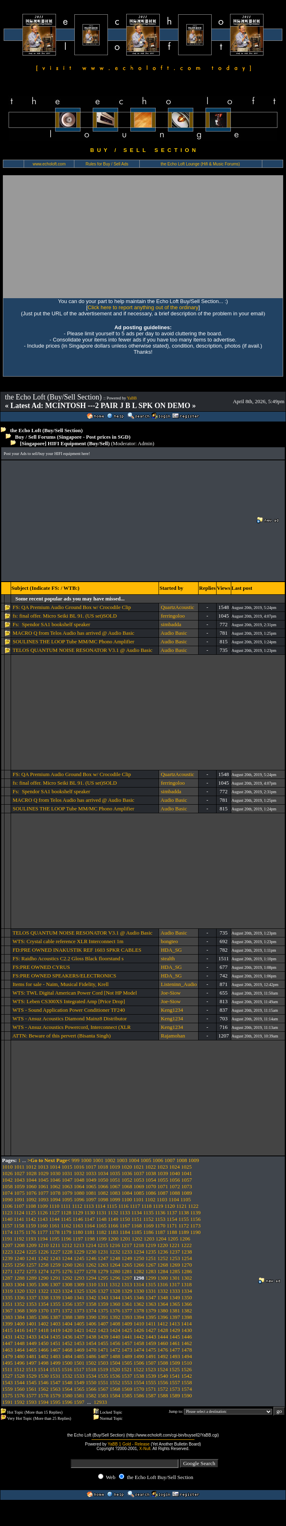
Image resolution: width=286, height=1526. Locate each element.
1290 (43, 1278)
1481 (31, 1356)
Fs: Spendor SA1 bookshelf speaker (51, 624)
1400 (19, 1324)
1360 (114, 1304)
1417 (31, 1330)
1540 (162, 1376)
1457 (127, 1343)
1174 (7, 1232)
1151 (137, 1219)
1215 (103, 1245)
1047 (67, 1180)
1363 (150, 1304)
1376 (114, 1310)
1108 (31, 1206)
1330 (139, 1291)
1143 (42, 1219)
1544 (19, 1382)
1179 (66, 1232)
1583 (103, 1395)
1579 (55, 1395)
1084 (127, 1193)
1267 (150, 1265)
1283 (150, 1271)
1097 (91, 1199)
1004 (134, 1160)
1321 (31, 1291)
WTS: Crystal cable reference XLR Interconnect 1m (68, 941)
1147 (89, 1219)
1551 (103, 1382)
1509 (175, 1363)
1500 (67, 1363)
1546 (43, 1382)
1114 (100, 1206)
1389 (79, 1317)
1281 (127, 1271)
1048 (79, 1180)
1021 (138, 1167)
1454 (91, 1343)
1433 (31, 1337)
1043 (19, 1180)
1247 (103, 1258)
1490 (139, 1356)
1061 (43, 1186)
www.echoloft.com (49, 164)
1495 (7, 1363)
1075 (19, 1193)
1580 (67, 1395)
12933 (100, 1402)
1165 (101, 1226)
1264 (114, 1265)
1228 (67, 1252)
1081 (91, 1193)
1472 (114, 1350)
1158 (19, 1226)
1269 (175, 1265)
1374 (91, 1310)
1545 (31, 1382)
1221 (174, 1245)
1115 (112, 1206)
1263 (103, 1265)
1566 (91, 1389)
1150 (125, 1219)
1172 (184, 1226)
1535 (103, 1376)
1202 (137, 1239)
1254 (186, 1258)
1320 (19, 1291)
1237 (175, 1252)
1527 (7, 1376)
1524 (162, 1369)
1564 (67, 1389)
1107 (19, 1206)
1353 (31, 1304)
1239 (7, 1258)
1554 (139, 1382)
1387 (55, 1317)
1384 (19, 1317)
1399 (7, 1324)
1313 (126, 1284)
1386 (43, 1317)
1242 (43, 1258)
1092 (31, 1199)
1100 (127, 1199)
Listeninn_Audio (179, 984)
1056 (175, 1180)
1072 (175, 1186)
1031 (67, 1173)
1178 (54, 1232)
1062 (55, 1186)
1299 (150, 1278)
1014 (55, 1167)
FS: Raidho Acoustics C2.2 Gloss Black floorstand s (68, 958)
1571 (150, 1389)
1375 (103, 1310)
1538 (139, 1376)
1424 (114, 1330)
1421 (79, 1330)
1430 (186, 1330)
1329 (127, 1291)
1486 (91, 1356)
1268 (162, 1265)
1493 (175, 1356)
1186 (148, 1232)
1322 (43, 1291)
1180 (78, 1232)
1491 (150, 1356)
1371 (55, 1310)
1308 (67, 1284)
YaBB (132, 398)
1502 (91, 1363)
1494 (186, 1356)
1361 (127, 1304)
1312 (114, 1284)
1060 (31, 1186)
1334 (186, 1291)
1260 (67, 1265)
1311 (103, 1284)
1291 (55, 1278)
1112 (77, 1206)
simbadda (171, 624)
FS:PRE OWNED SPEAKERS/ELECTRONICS (64, 976)
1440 (114, 1337)
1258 (43, 1265)
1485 (79, 1356)
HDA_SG (171, 950)
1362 (139, 1304)
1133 (125, 1212)
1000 (86, 1160)
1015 (67, 1167)
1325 (79, 1291)
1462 (186, 1343)
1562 (43, 1389)
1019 (114, 1167)
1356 (67, 1304)
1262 (91, 1265)
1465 (31, 1350)
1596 (67, 1402)
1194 (42, 1239)
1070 (150, 1186)
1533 (79, 1376)
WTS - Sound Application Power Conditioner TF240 (69, 1010)
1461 (175, 1343)
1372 (67, 1310)
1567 (103, 1389)
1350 (186, 1297)
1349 (175, 1297)
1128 (66, 1212)
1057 (186, 1180)
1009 (193, 1160)
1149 (113, 1219)
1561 (31, 1389)
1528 (19, 1376)
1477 (175, 1350)
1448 (19, 1343)
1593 (31, 1402)
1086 (150, 1193)
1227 (55, 1252)
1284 (162, 1271)
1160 (42, 1226)
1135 (148, 1212)
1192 (19, 1239)
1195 (54, 1239)
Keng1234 (172, 1010)
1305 (31, 1284)
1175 (19, 1232)
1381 (175, 1310)
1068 (127, 1186)
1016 (79, 1167)
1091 (19, 1199)
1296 (114, 1278)
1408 (114, 1324)
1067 (114, 1186)
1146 (78, 1219)
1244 (67, 1258)
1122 (193, 1206)
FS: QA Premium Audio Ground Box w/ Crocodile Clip (72, 607)
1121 (181, 1206)
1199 (101, 1239)
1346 (139, 1297)
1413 (174, 1324)
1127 (54, 1212)
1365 (175, 1304)
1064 (79, 1186)
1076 (31, 1193)
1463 (7, 1350)
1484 (67, 1356)
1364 (162, 1304)
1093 (43, 1199)
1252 (162, 1258)
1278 (91, 1271)
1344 (114, 1297)
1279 (103, 1271)
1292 (67, 1278)
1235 (150, 1252)
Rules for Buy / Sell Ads (107, 164)
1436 (67, 1337)
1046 (55, 1180)
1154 (172, 1219)
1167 (125, 1226)
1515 (55, 1369)
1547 (55, 1382)
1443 (150, 1337)
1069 (139, 1186)
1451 (55, 1343)
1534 (91, 1376)
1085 (139, 1193)
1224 (19, 1252)
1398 (186, 1317)
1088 (175, 1193)
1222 (186, 1245)
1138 (184, 1212)
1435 (55, 1337)
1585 (127, 1395)
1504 (114, 1363)
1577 (31, 1395)
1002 (110, 1160)
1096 (79, 1199)
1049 (91, 1180)
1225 (31, 1252)
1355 (55, 1304)
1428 (162, 1330)
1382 (186, 1310)
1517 (79, 1369)
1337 (31, 1297)
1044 (31, 1180)
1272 (19, 1271)
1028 (31, 1173)
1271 (7, 1271)
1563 (55, 1389)
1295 (103, 1278)
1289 (31, 1278)
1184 (125, 1232)
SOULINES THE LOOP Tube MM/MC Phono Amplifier (73, 641)
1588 (162, 1395)
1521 (126, 1369)
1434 (43, 1337)
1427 (150, 1330)
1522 (138, 1369)
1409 (127, 1324)
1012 (31, 1167)
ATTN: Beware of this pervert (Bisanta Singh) (61, 1036)
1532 (67, 1376)
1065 (91, 1186)
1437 (79, 1337)
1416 (19, 1330)
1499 (55, 1363)
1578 (43, 1395)
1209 (31, 1245)
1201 (125, 1239)
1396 (162, 1317)
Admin (145, 443)
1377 (127, 1310)
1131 (101, 1212)
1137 (172, 1212)
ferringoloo (173, 616)
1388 (67, 1317)
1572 (162, 1389)
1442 (139, 1337)
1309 (79, 1284)
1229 (79, 1252)
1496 (19, 1363)
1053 (139, 1180)
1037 (139, 1173)
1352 (19, 1304)
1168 (137, 1226)
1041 (186, 1173)
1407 (103, 1324)
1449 (31, 1343)
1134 (137, 1212)
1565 (79, 1389)
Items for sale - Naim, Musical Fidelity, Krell (61, 984)
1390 (91, 1317)
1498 (43, 1363)
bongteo (169, 941)
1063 (67, 1186)
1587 (150, 1395)
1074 (7, 1193)
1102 (150, 1199)
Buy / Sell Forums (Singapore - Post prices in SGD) (73, 437)
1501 (79, 1363)
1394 (139, 1317)
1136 (160, 1212)
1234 (139, 1252)
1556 (162, 1382)
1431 (7, 1337)
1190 (195, 1232)
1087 (162, 1193)
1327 (103, 1291)
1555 (150, 1382)
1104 (174, 1199)
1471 (103, 1350)
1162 (66, 1226)
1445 (175, 1337)
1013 (43, 1167)
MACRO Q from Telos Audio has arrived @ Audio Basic (73, 633)
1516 (67, 1369)
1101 (138, 1199)
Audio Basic (174, 633)
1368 (19, 1310)
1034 (103, 1173)
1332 (162, 1291)
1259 (55, 1265)
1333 (175, 1291)
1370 (43, 1310)
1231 (103, 1252)
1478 (186, 1350)
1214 (90, 1245)
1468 (67, 1350)
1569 (127, 1389)
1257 (31, 1265)
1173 (195, 1226)
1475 (150, 1350)
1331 (150, 1291)
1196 (66, 1239)
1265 (127, 1265)
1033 (91, 1173)
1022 (150, 1167)
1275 (55, 1271)
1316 (162, 1284)
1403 (55, 1324)
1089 (186, 1193)
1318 (186, 1284)
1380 (162, 1310)
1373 (79, 1310)
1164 (89, 1226)
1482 (43, 1356)
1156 (195, 1219)
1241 (31, 1258)
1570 (139, 1389)
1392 (114, 1317)
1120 (170, 1206)
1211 (55, 1245)
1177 (42, 1232)
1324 (67, 1291)
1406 (91, 1324)
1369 (31, 1310)
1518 (90, 1369)
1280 (114, 1271)
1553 (127, 1382)
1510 (186, 1363)
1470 (91, 1350)
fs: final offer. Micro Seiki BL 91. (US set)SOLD (65, 616)
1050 (103, 1180)
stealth (168, 958)
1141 (19, 1219)
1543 (7, 1382)
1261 (79, 1265)
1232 (114, 1252)
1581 (79, 1395)
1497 (31, 1363)
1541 (175, 1376)
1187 (160, 1232)
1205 (173, 1239)
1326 (91, 1291)
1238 (186, 1252)
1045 (43, 1180)
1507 (150, 1363)
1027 (19, 1173)
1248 (114, 1258)
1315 (150, 1284)
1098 (103, 1199)
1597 (79, 1402)
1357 (79, 1304)
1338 (43, 1297)
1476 (162, 1350)
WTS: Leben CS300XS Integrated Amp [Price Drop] (69, 1001)
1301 (175, 1278)
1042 (7, 1180)
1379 (150, 1310)
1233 (127, 1252)
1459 (150, 1343)
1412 (162, 1324)
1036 (127, 1173)
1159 (31, 1226)
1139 (195, 1212)
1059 (19, 1186)
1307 (55, 1284)
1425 (127, 1330)
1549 (79, 1382)
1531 (55, 1376)
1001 (98, 1160)
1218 (138, 1245)
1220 (162, 1245)
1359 (103, 1304)
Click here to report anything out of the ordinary (143, 307)
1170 (160, 1226)
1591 (7, 1402)
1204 (161, 1239)
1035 (114, 1173)
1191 (7, 1239)
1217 (126, 1245)
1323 (55, 1291)
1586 (139, 1395)
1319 (7, 1291)
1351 (7, 1304)
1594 (43, 1402)
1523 (150, 1369)
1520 (114, 1369)
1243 (55, 1258)
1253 (175, 1258)
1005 (146, 1160)
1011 (19, 1167)
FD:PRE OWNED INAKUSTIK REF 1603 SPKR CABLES (77, 950)
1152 (148, 1219)
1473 (127, 1350)
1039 (162, 1173)
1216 (114, 1245)
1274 (43, 1271)
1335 (7, 1297)
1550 (91, 1382)
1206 (185, 1239)
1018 (103, 1167)
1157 (7, 1226)
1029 (43, 1173)
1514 (43, 1369)
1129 (78, 1212)
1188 (172, 1232)
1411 (150, 1324)
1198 (89, 1239)
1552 (114, 1382)
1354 (43, 1304)
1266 (139, 1265)
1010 (7, 1167)
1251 (150, 1258)
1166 (113, 1226)
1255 (7, 1265)
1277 (79, 1271)
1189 (184, 1232)
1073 (186, 1186)
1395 (150, 1317)
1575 (7, 1395)
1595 (55, 1402)
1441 (127, 1337)
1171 (172, 1226)
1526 (186, 1369)
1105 (185, 1199)
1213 (79, 1245)
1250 (139, 1258)
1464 (19, 1350)
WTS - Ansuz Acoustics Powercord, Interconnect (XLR (72, 1027)
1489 (127, 1356)
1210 (43, 1245)
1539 (150, 1376)
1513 (31, 1369)
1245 (79, 1258)
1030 (55, 1173)
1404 (67, 1324)
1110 (54, 1206)
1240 (19, 1258)
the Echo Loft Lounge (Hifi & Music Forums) (200, 164)
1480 (19, 1356)
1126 (42, 1212)
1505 (127, 1363)
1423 (103, 1330)
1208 (19, 1245)
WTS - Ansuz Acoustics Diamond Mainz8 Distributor (70, 1018)
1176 (31, 1232)
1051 (114, 1180)
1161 (54, 1226)
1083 (114, 1193)
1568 (114, 1389)
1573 (175, 1389)
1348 (162, 1297)
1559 (7, 1389)
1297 (127, 1278)
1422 (91, 1330)
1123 (7, 1212)
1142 (31, 1219)
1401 (31, 1324)
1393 (127, 1317)
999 (76, 1160)
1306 (43, 1284)
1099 (114, 1199)
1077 (43, 1193)
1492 (162, 1356)
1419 (55, 1330)
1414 (186, 1324)
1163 (78, 1226)
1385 (31, 1317)
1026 (7, 1173)
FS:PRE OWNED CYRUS (41, 967)
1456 (114, 1343)
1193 (31, 1239)
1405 (79, 1324)
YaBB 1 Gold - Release (128, 1444)
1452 (67, 1343)
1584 (114, 1395)
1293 (79, 1278)
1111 (65, 1206)
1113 (89, 1206)
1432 (19, 1337)
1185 (137, 1232)
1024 (174, 1167)
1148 (101, 1219)
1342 (91, 1297)
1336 (19, 1297)
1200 (113, 1239)
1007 (170, 1160)
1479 (7, 1356)
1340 (67, 1297)
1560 (19, 1389)
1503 (103, 1363)
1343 (103, 1297)
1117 (135, 1206)
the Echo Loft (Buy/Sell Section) (46, 430)
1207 (7, 1245)
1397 (175, 1317)
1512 (19, 1369)
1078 (55, 1193)
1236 (162, 1252)
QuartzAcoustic (177, 607)
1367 (7, 1310)
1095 (67, 1199)
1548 (67, 1382)
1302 (186, 1278)
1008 (182, 1160)
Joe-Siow (171, 993)
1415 (7, 1330)
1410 (139, 1324)
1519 (103, 1369)
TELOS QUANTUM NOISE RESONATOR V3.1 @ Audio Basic (82, 650)
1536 (114, 1376)
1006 (157, 1160)
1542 (186, 1376)
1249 (127, 1258)
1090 (7, 1199)
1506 (139, 1363)
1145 (66, 1219)
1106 (7, 1206)
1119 (158, 1206)
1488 (114, 1356)
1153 (160, 1219)
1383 (7, 1317)
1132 (113, 1212)
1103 (162, 1199)
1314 (138, 1284)
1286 (186, 1271)
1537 (127, 1376)
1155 (184, 1219)
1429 (175, 1330)
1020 (126, 1167)
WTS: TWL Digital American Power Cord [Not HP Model (75, 993)
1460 (162, 1343)
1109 (42, 1206)
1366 (186, 1304)
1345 (127, 1297)
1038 (150, 1173)
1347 (150, 1297)
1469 (79, 1350)
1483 (55, 1356)
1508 (162, 1363)
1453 (79, 1343)
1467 (55, 1350)
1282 (139, 1271)
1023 (162, 1167)
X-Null (144, 1448)
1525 (174, 1369)
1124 (19, 1212)
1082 (103, 1193)
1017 (90, 1167)
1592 (19, 1402)
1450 (43, 1343)
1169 (148, 1226)
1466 (43, 1350)
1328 (114, 1291)
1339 (55, 1297)
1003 (122, 1160)
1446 (186, 1337)
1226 (43, 1252)
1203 (149, 1239)
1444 (162, 1337)
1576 (19, 1395)
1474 (139, 1350)
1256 (19, 1265)
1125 (31, 1212)
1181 (89, 1232)
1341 (79, 1297)
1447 (7, 1343)
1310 (91, 1284)
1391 (103, 1317)
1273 (31, 1271)
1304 (19, 1284)
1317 (174, 1284)
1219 (150, 1245)
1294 (91, 1278)
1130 (89, 1212)
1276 (67, 1271)
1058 (7, 1186)
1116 (123, 1206)
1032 (79, 1173)
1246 (91, 1258)
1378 (139, 1310)
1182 (101, 1232)
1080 (79, 1193)
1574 (186, 1389)
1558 (186, 1382)
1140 (7, 1219)
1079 (67, 1193)
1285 (175, 1271)
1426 (139, 1330)
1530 (43, 1376)
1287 (7, 1278)
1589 (175, 1395)
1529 (31, 1376)
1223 (7, 1252)
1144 (54, 1219)
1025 (186, 1167)
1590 (186, 1395)
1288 (19, 1278)
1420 (67, 1330)
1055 (162, 1180)
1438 (91, 1337)
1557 (175, 1382)
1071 (162, 1186)
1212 (67, 1245)
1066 (103, 1186)
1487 (103, 1356)
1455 (103, 1343)
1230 (91, 1252)
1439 (103, 1337)
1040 (175, 1173)
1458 (139, 1343)
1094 (55, 1199)
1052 (127, 1180)
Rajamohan (173, 1036)
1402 (43, 1324)
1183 (113, 1232)
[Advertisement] (143, 236)
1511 (7, 1369)
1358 (91, 1304)
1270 (186, 1265)
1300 (162, 1278)
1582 (91, 1395)
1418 (43, 1330)
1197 (78, 1239)
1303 (7, 1284)
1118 (146, 1206)
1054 (150, 1180)
